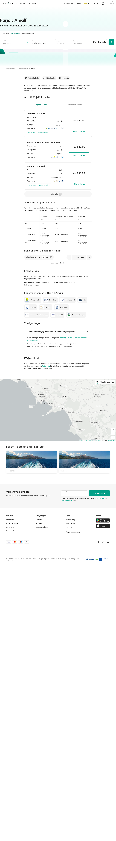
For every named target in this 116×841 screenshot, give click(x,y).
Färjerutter (10, 520)
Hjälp (79, 3)
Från (4, 40)
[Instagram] (98, 542)
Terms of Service (66, 500)
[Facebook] (93, 542)
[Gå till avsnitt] (32, 78)
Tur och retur (15, 33)
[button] (43, 257)
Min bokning (68, 3)
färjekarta (46, 366)
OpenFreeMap (88, 440)
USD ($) (95, 3)
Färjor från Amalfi (75, 105)
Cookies (34, 559)
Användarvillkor (25, 559)
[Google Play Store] (103, 520)
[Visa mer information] (49, 495)
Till (32, 40)
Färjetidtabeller (23, 69)
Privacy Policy (99, 498)
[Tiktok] (103, 542)
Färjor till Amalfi (41, 105)
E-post (65, 492)
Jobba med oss (42, 527)
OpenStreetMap (111, 440)
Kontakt (69, 527)
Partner (39, 523)
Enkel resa (5, 33)
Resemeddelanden (73, 532)
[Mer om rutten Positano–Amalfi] (39, 132)
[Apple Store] (103, 526)
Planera (23, 3)
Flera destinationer (28, 33)
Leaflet (81, 440)
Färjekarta (10, 527)
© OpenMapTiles (96, 440)
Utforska (32, 3)
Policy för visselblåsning (58, 559)
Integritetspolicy (44, 559)
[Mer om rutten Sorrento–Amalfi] (39, 185)
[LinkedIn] (108, 542)
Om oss (39, 520)
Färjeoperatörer (12, 523)
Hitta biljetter (79, 131)
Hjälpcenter (70, 523)
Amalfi (33, 69)
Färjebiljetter (10, 69)
